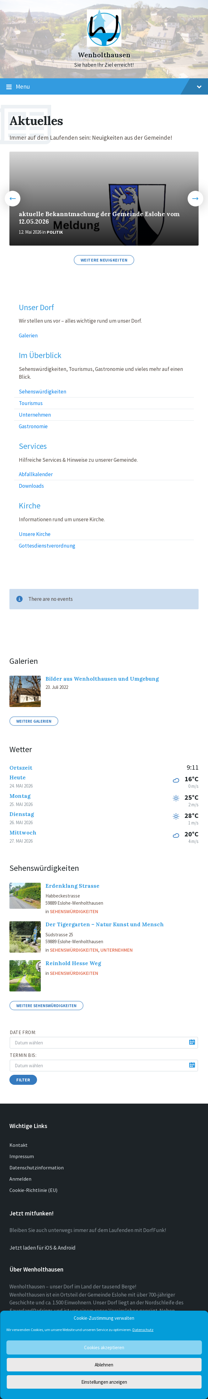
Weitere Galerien (33, 721)
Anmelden (20, 1179)
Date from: (23, 1032)
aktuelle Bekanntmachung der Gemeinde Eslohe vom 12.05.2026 (99, 217)
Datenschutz (142, 1329)
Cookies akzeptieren (104, 1347)
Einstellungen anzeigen (104, 1382)
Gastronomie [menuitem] (33, 426)
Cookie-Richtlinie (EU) (33, 1190)
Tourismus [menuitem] (31, 403)
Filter (23, 1080)
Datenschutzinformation (36, 1167)
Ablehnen (104, 1365)
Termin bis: (23, 1055)
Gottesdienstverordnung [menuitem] (47, 545)
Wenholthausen (104, 55)
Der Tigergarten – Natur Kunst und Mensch (104, 924)
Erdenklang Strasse (72, 885)
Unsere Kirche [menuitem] (35, 534)
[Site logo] (104, 44)
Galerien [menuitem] (28, 335)
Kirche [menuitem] (29, 506)
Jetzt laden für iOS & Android (42, 1247)
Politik (55, 232)
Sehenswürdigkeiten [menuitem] (42, 391)
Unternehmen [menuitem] (35, 414)
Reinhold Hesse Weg (73, 963)
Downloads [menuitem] (31, 485)
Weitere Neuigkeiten (104, 260)
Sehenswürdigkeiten (74, 911)
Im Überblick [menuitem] (40, 355)
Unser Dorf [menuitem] (36, 307)
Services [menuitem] (33, 446)
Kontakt (18, 1145)
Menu (104, 87)
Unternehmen (116, 950)
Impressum (21, 1156)
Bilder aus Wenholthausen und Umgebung (102, 678)
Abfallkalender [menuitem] (36, 474)
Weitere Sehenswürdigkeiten (46, 1005)
